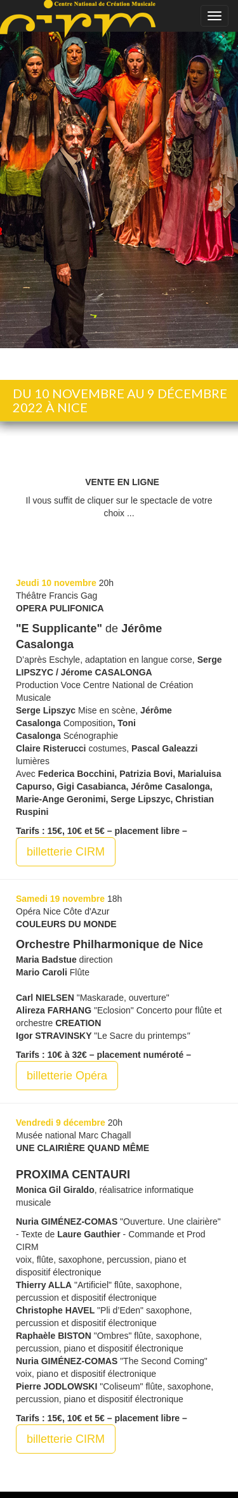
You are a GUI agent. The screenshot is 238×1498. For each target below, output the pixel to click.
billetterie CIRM (66, 851)
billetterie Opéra (67, 1075)
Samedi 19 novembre (60, 899)
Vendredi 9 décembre (60, 1122)
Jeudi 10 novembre (56, 583)
